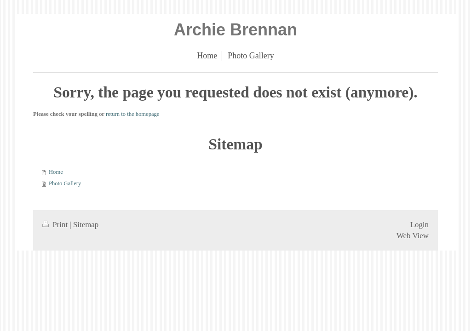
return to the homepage (132, 114)
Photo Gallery (65, 183)
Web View (412, 235)
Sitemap (85, 224)
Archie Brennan (235, 29)
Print (55, 224)
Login (419, 224)
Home (56, 172)
